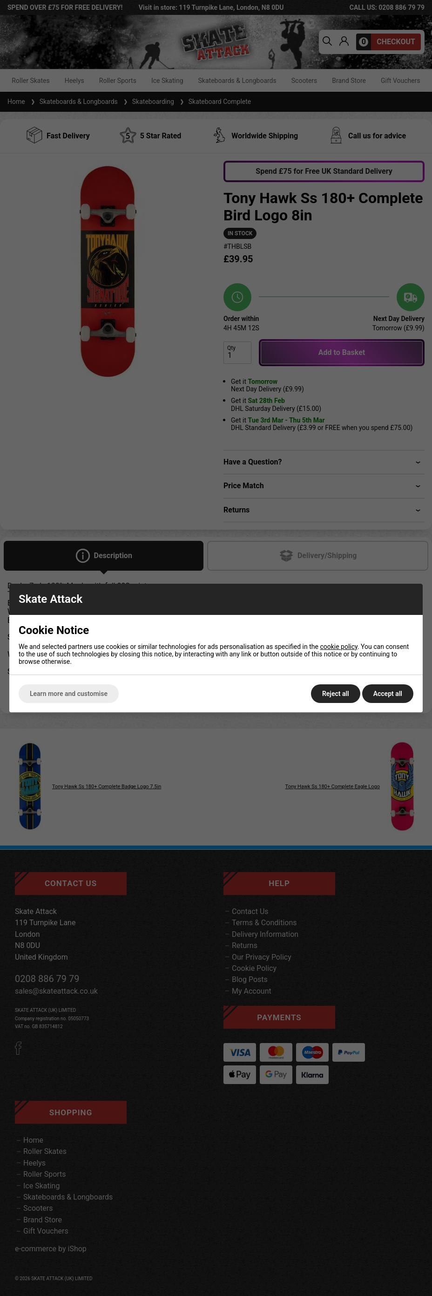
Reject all (335, 693)
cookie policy (339, 646)
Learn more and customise (69, 693)
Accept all (387, 693)
